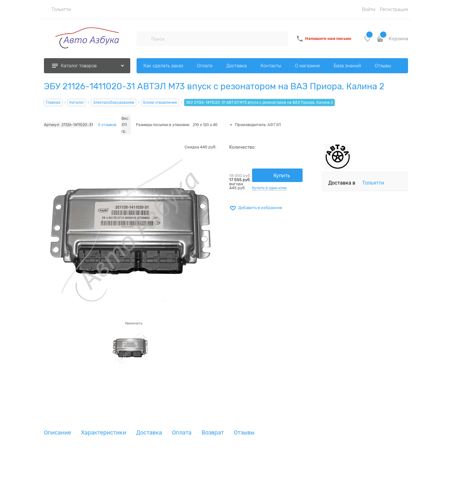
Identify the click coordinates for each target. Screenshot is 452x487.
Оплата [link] (181, 433)
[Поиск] (144, 38)
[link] (57, 9)
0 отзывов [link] (107, 125)
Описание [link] (57, 433)
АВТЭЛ (274, 124)
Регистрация (394, 9)
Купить (281, 176)
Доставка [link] (149, 433)
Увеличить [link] (133, 323)
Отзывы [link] (244, 433)
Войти (368, 9)
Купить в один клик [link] (269, 188)
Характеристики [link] (103, 433)
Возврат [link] (213, 433)
